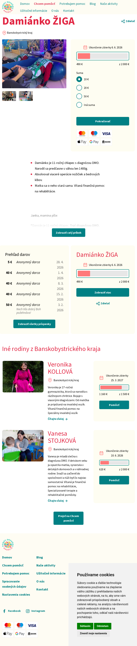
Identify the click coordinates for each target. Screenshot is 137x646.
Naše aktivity (109, 4)
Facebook (11, 611)
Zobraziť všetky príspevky (34, 324)
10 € (86, 79)
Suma (79, 73)
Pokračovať (102, 121)
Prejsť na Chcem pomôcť (68, 518)
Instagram (35, 611)
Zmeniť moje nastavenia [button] (93, 633)
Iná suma (89, 105)
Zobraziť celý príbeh (68, 232)
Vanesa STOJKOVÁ (62, 437)
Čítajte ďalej (58, 419)
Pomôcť (114, 405)
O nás (55, 11)
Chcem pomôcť (44, 4)
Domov (25, 4)
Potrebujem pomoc (72, 4)
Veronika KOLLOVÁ (60, 368)
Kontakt (68, 11)
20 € (86, 88)
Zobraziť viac (103, 292)
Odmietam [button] (102, 626)
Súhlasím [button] (85, 626)
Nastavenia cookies (16, 594)
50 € (86, 96)
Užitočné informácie (33, 11)
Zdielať (128, 21)
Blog (93, 4)
